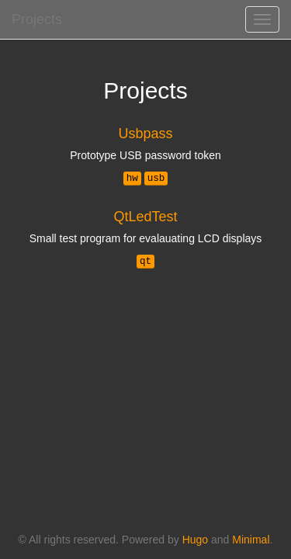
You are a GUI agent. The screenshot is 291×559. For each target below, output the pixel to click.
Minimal (250, 539)
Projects (37, 19)
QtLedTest (145, 216)
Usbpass (145, 133)
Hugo (195, 539)
